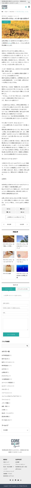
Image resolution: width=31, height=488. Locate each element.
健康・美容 (4, 406)
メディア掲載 (5, 403)
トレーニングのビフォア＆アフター (11, 396)
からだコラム (5, 375)
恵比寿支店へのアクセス (8, 476)
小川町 (3, 409)
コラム (9, 43)
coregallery (10, 16)
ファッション (5, 399)
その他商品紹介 (6, 379)
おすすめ (4, 369)
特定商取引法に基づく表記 (21, 466)
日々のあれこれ (6, 420)
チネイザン (4, 389)
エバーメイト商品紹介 (7, 382)
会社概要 (17, 462)
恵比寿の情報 (5, 416)
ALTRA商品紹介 (6, 355)
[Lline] (8, 212)
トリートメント (6, 392)
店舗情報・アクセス (7, 473)
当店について (6, 462)
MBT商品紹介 (5, 365)
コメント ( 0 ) (8, 289)
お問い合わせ (18, 469)
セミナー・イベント (7, 386)
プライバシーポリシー (20, 464)
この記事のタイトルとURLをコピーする (15, 217)
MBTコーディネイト (7, 362)
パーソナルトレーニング (8, 471)
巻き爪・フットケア (7, 413)
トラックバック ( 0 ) (22, 289)
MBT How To (5, 358)
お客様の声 (4, 372)
